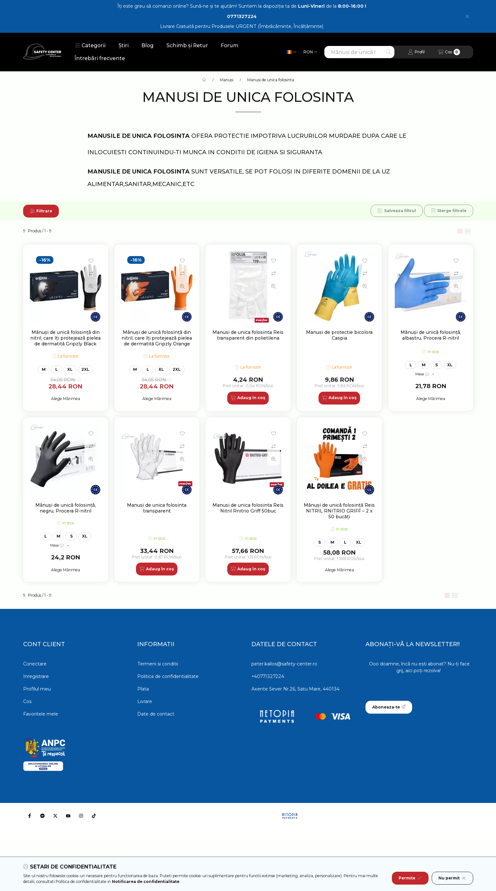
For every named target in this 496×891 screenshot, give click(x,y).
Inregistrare (36, 676)
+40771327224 (267, 676)
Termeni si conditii (157, 664)
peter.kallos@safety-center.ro (284, 664)
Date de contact (155, 714)
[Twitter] (55, 815)
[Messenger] (42, 815)
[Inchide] (467, 16)
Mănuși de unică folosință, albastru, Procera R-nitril (431, 335)
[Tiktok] (93, 815)
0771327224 (242, 16)
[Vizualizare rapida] (91, 286)
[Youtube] (68, 815)
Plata (143, 689)
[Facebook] (29, 815)
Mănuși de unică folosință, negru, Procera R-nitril (65, 508)
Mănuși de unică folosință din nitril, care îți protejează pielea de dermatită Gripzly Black (65, 338)
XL (70, 369)
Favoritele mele (40, 714)
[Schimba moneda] (310, 52)
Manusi (226, 80)
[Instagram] (81, 815)
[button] (90, 45)
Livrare (144, 701)
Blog (147, 45)
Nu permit (452, 878)
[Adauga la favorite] (91, 260)
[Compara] (91, 273)
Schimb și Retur (187, 45)
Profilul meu (37, 689)
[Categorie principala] (204, 80)
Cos (27, 701)
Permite (410, 878)
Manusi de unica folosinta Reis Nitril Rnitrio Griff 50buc (248, 508)
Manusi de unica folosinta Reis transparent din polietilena (248, 335)
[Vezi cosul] (449, 52)
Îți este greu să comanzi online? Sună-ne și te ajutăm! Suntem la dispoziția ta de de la (241, 6)
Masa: (422, 374)
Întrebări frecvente (100, 58)
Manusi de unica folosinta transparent (156, 508)
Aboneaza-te (388, 707)
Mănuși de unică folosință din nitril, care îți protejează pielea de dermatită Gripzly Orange (157, 338)
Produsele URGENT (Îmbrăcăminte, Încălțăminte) (267, 26)
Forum (230, 45)
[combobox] (359, 52)
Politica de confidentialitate (168, 676)
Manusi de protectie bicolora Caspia (339, 335)
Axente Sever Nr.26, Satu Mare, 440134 (295, 689)
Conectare (35, 664)
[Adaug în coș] (248, 398)
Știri (124, 45)
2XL (85, 369)
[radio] (468, 231)
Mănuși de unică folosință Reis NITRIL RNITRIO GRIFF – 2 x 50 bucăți (339, 511)
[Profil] (416, 52)
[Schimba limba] (291, 52)
